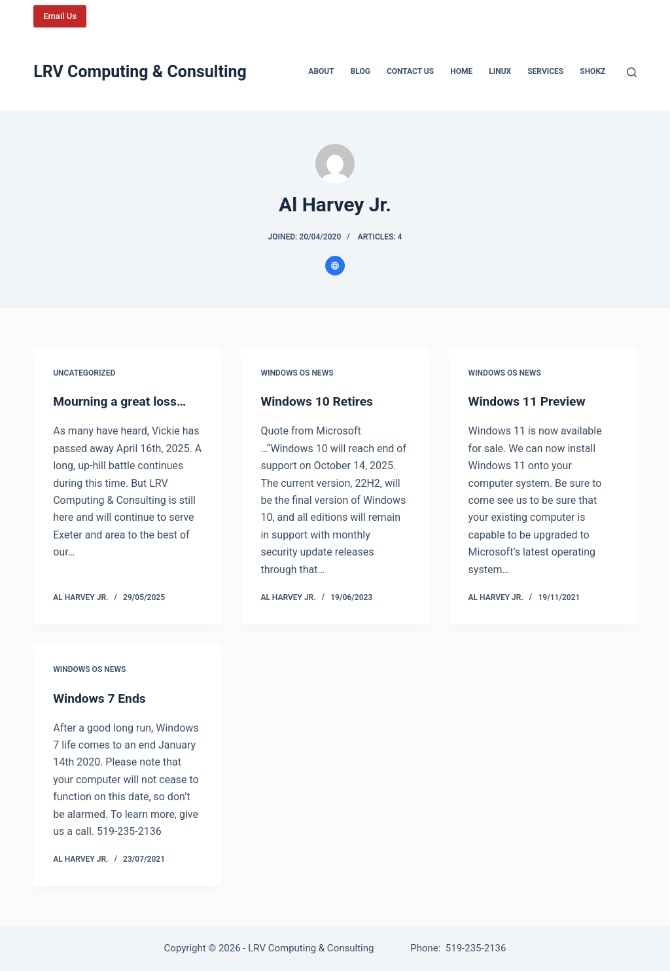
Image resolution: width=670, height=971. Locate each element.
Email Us (60, 16)
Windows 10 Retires (318, 401)
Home (461, 71)
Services (545, 71)
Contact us (410, 71)
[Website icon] (335, 265)
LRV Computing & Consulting (140, 71)
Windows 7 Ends (101, 698)
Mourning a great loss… (122, 401)
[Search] (632, 72)
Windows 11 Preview (529, 401)
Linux (500, 71)
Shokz (592, 71)
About (321, 71)
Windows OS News (296, 373)
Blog (360, 71)
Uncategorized (84, 373)
